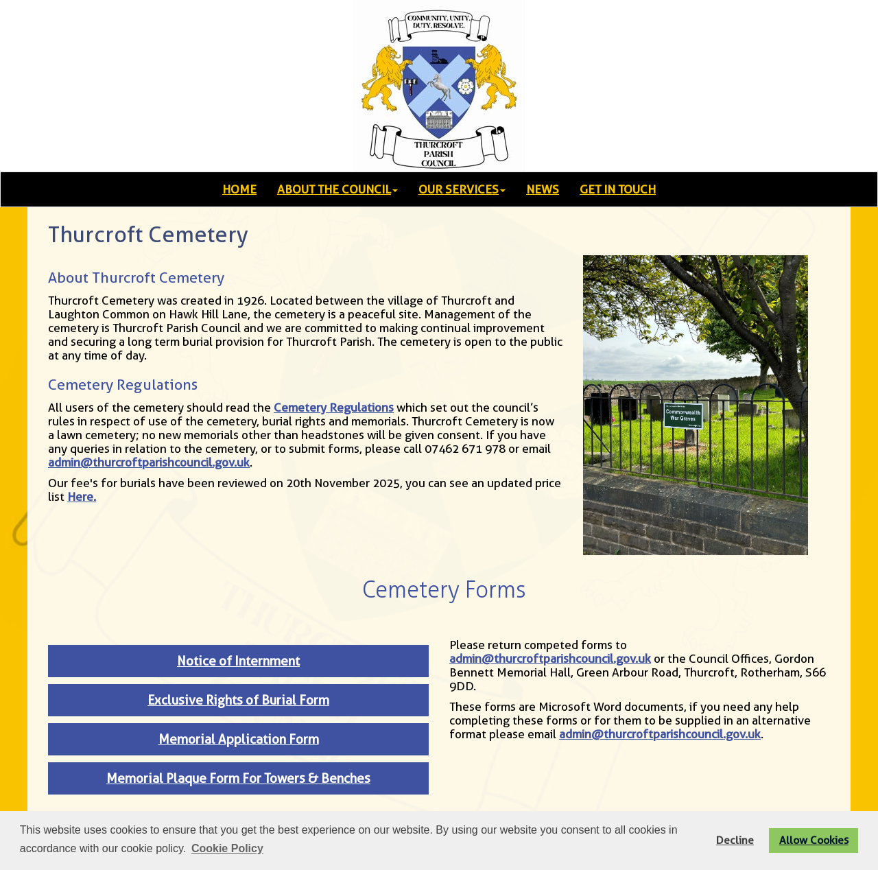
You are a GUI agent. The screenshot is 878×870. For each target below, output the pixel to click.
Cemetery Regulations (334, 407)
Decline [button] (735, 840)
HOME (239, 189)
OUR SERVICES (462, 189)
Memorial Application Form (238, 739)
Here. (81, 497)
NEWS (542, 189)
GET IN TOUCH (618, 189)
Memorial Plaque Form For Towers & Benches (238, 778)
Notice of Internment (238, 661)
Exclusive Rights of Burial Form (238, 700)
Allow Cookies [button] (814, 840)
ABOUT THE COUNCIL (337, 189)
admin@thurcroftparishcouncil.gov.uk (149, 462)
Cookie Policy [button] (227, 848)
